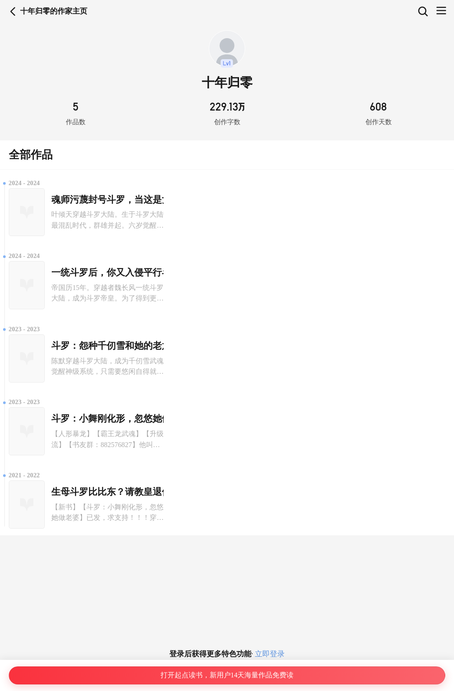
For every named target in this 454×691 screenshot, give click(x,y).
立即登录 (269, 654)
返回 (13, 11)
